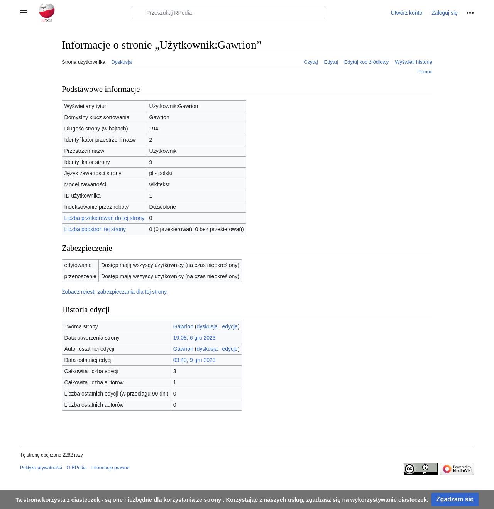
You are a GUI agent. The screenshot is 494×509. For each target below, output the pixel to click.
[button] (24, 13)
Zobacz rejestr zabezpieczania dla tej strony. (115, 292)
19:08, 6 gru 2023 (194, 338)
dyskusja (207, 326)
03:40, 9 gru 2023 (194, 360)
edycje (229, 326)
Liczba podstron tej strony (95, 229)
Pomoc (425, 71)
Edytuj (331, 62)
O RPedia (77, 467)
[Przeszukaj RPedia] (228, 13)
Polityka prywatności (41, 467)
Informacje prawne (110, 467)
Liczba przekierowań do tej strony (104, 218)
